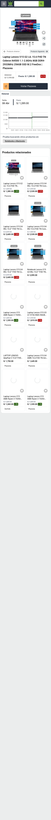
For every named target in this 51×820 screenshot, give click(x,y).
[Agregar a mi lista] (22, 178)
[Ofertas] (26, 3)
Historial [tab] (5, 94)
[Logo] (10, 3)
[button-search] (41, 3)
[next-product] (39, 51)
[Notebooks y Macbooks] (15, 141)
